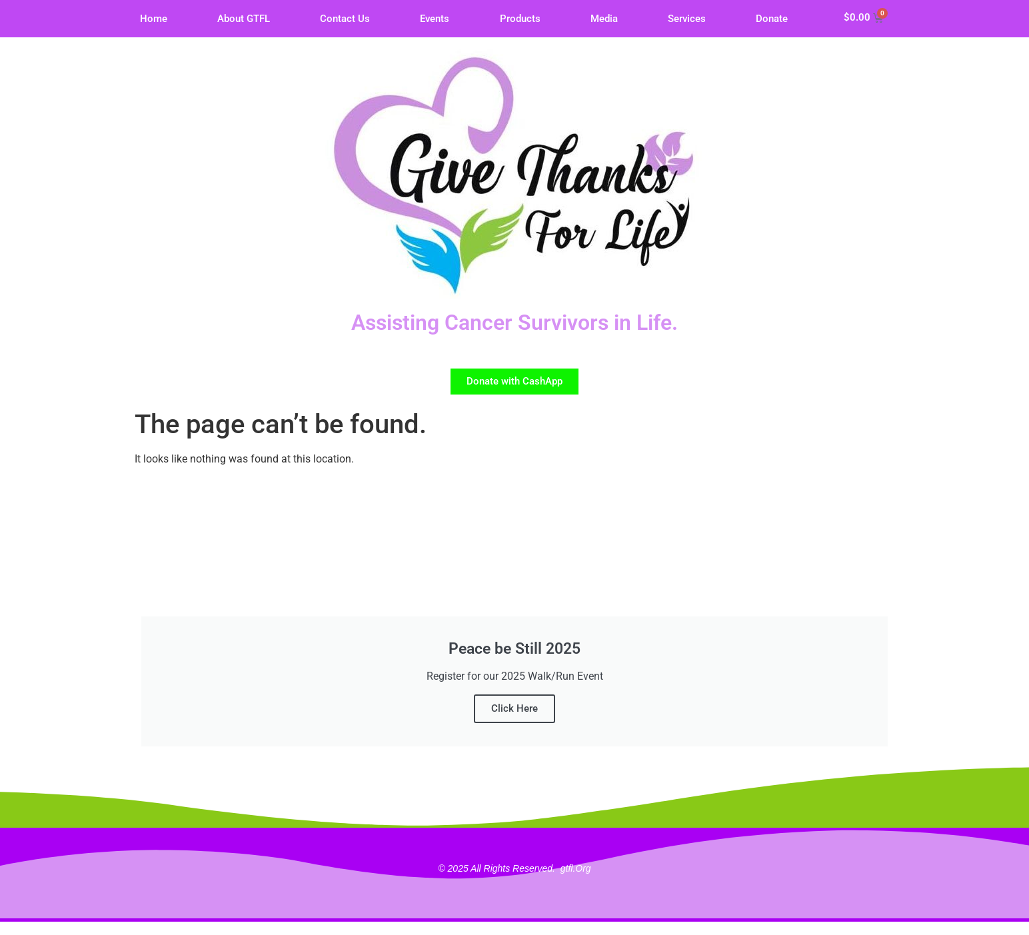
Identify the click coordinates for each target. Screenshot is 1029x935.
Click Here (514, 708)
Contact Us (345, 19)
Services (687, 19)
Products (520, 19)
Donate (772, 19)
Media (604, 19)
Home (153, 19)
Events (434, 19)
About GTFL (243, 19)
